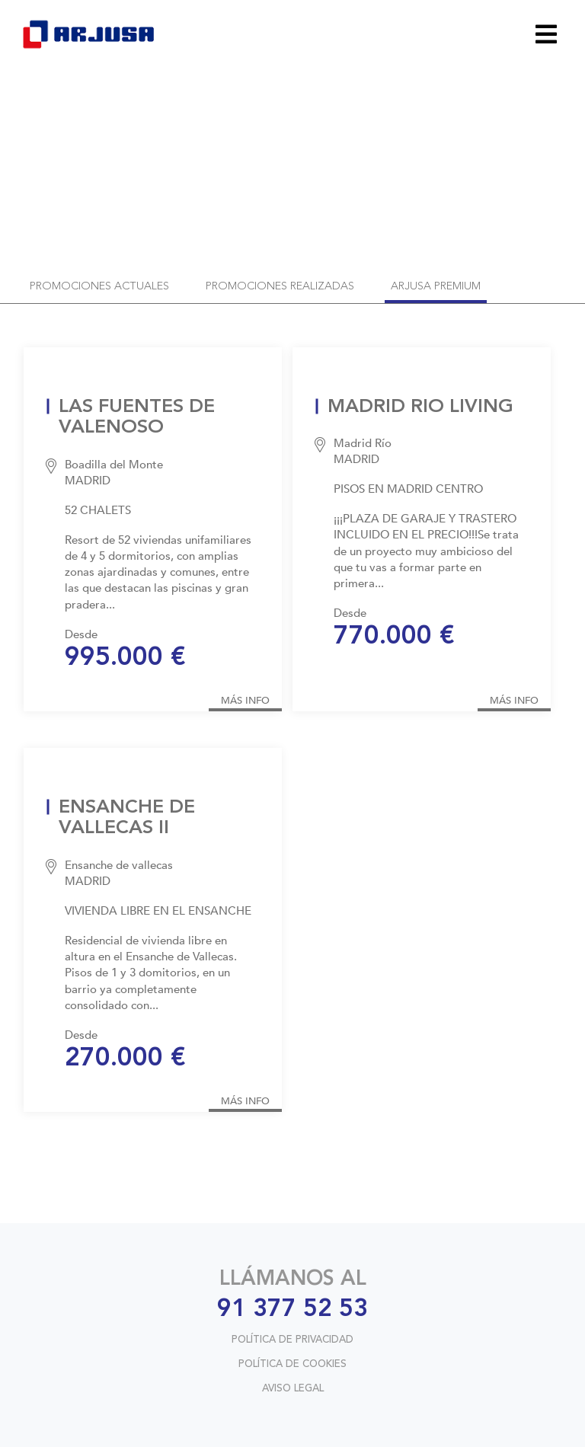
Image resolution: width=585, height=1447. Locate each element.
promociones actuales (99, 286)
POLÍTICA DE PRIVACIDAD (292, 1340)
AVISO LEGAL (293, 1389)
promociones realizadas (280, 286)
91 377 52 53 (292, 1310)
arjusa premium (436, 286)
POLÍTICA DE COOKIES (292, 1364)
